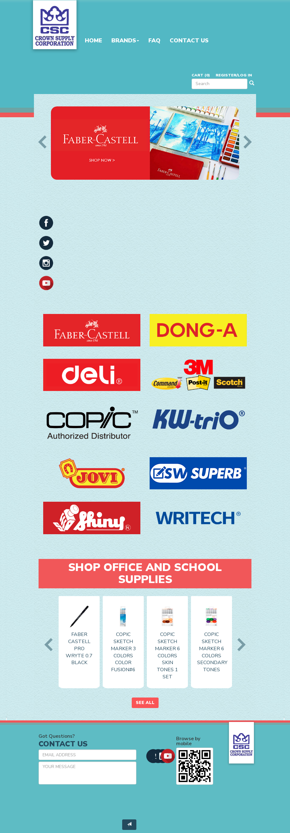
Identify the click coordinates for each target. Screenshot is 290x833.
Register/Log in (234, 75)
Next (245, 141)
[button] (46, 222)
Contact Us (189, 40)
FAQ (154, 40)
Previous (44, 141)
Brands (125, 40)
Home (93, 40)
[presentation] (85, 801)
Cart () (201, 75)
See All (145, 703)
